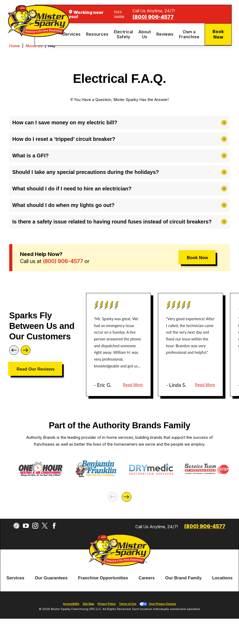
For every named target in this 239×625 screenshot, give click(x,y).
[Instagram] (35, 526)
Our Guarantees (51, 577)
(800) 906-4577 (153, 17)
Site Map (88, 604)
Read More (133, 384)
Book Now (218, 34)
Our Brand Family (183, 577)
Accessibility (71, 604)
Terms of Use (127, 604)
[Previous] (14, 350)
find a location (119, 14)
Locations (222, 577)
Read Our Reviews (36, 369)
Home (14, 46)
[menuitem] (72, 34)
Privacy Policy (107, 604)
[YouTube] (26, 526)
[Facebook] (54, 526)
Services (15, 577)
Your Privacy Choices (158, 604)
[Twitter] (45, 526)
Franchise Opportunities (103, 577)
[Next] (25, 350)
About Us (34, 46)
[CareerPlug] (16, 526)
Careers (147, 577)
